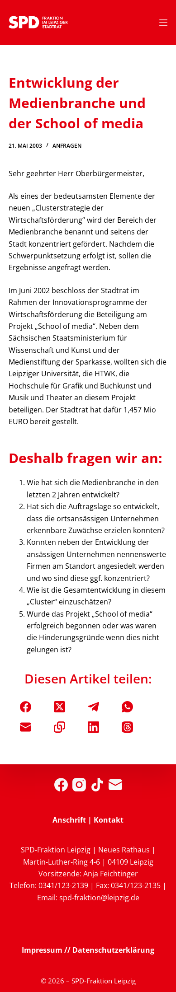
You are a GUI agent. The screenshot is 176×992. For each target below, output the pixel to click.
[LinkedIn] (93, 727)
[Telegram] (93, 707)
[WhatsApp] (127, 707)
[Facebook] (26, 707)
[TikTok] (97, 784)
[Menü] (163, 23)
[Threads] (127, 727)
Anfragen (66, 146)
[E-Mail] (26, 727)
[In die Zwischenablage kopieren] (59, 727)
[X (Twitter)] (59, 707)
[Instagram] (79, 784)
